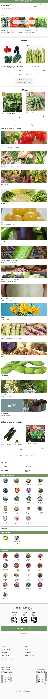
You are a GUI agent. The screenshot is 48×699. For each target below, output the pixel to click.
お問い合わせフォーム (24, 628)
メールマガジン (28, 659)
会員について (28, 646)
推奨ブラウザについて (29, 655)
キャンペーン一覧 (6, 649)
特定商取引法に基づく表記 (8, 659)
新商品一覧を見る (24, 79)
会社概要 (27, 649)
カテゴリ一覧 (5, 646)
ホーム (3, 642)
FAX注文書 (24, 633)
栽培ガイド (4, 652)
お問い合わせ (28, 652)
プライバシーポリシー (7, 655)
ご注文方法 (27, 642)
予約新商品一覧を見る (24, 82)
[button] (32, 74)
